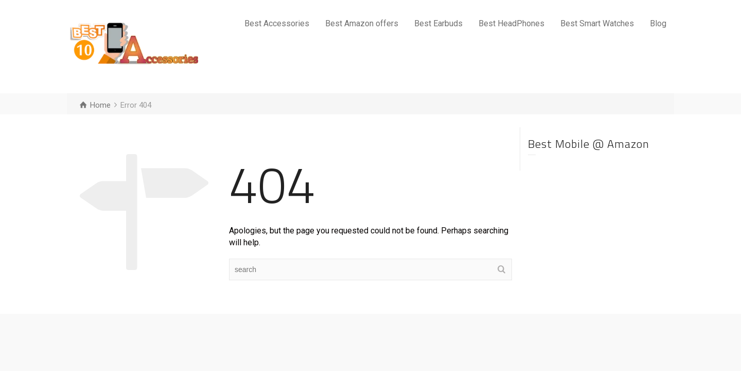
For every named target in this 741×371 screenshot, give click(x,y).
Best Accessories (276, 23)
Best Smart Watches (597, 23)
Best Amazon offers (361, 23)
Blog (658, 23)
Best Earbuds (438, 23)
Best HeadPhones (511, 23)
